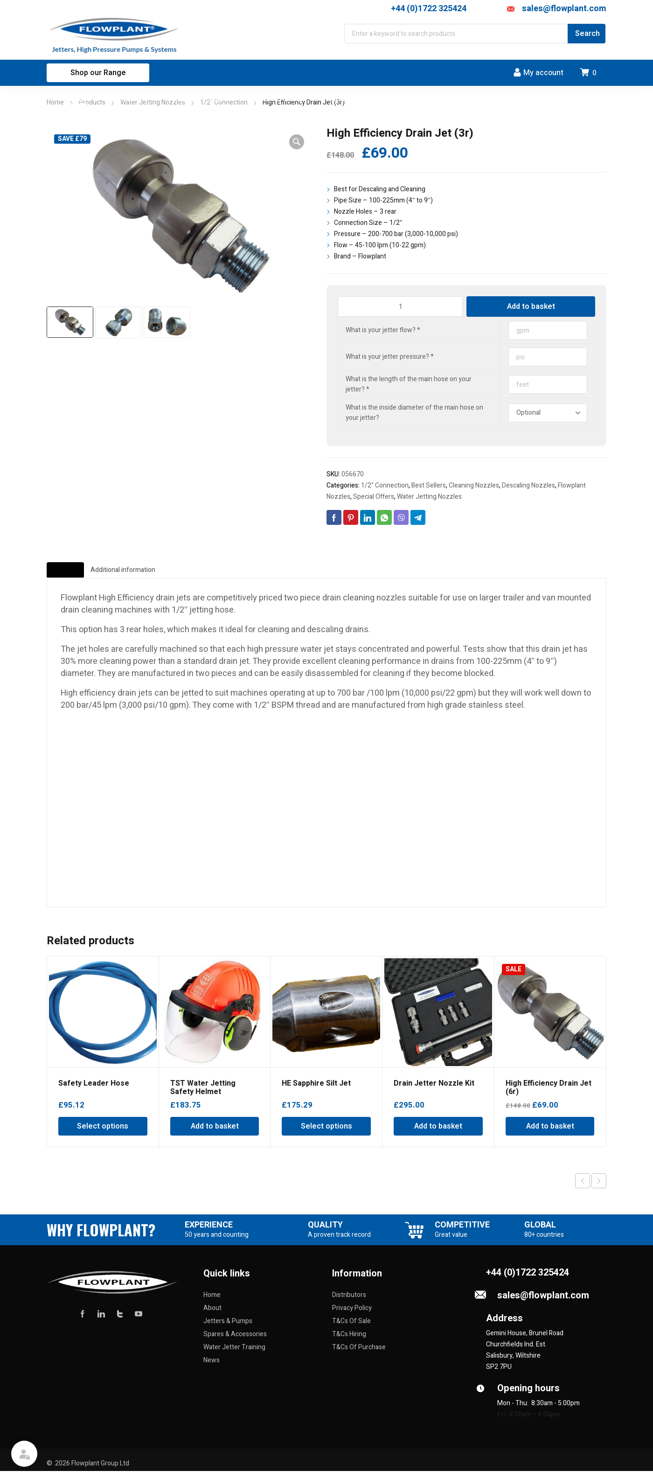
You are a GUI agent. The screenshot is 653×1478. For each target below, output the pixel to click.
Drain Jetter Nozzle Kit (434, 1090)
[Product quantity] (400, 306)
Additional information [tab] (186, 573)
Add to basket (531, 306)
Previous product (582, 1187)
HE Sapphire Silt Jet (316, 1090)
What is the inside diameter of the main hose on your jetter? (414, 413)
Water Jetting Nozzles (429, 497)
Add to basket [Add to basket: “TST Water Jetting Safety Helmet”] (215, 1133)
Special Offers (373, 497)
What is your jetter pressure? (390, 357)
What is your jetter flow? (383, 330)
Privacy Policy (352, 1315)
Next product (598, 1187)
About (212, 1315)
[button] (296, 141)
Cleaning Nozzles (474, 485)
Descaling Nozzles (528, 485)
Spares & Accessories (235, 1341)
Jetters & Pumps (227, 1328)
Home (55, 102)
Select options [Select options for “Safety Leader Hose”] (102, 1133)
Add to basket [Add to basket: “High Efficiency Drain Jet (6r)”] (550, 1133)
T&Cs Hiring (349, 1341)
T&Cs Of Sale (351, 1328)
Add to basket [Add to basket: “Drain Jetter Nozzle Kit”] (438, 1133)
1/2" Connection (385, 485)
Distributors (349, 1302)
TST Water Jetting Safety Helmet (203, 1094)
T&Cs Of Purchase (359, 1354)
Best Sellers (428, 485)
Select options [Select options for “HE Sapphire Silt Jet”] (326, 1133)
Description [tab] (82, 573)
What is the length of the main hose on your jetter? (409, 384)
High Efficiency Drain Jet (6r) (548, 1094)
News (211, 1367)
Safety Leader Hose (93, 1090)
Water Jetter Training (234, 1354)
